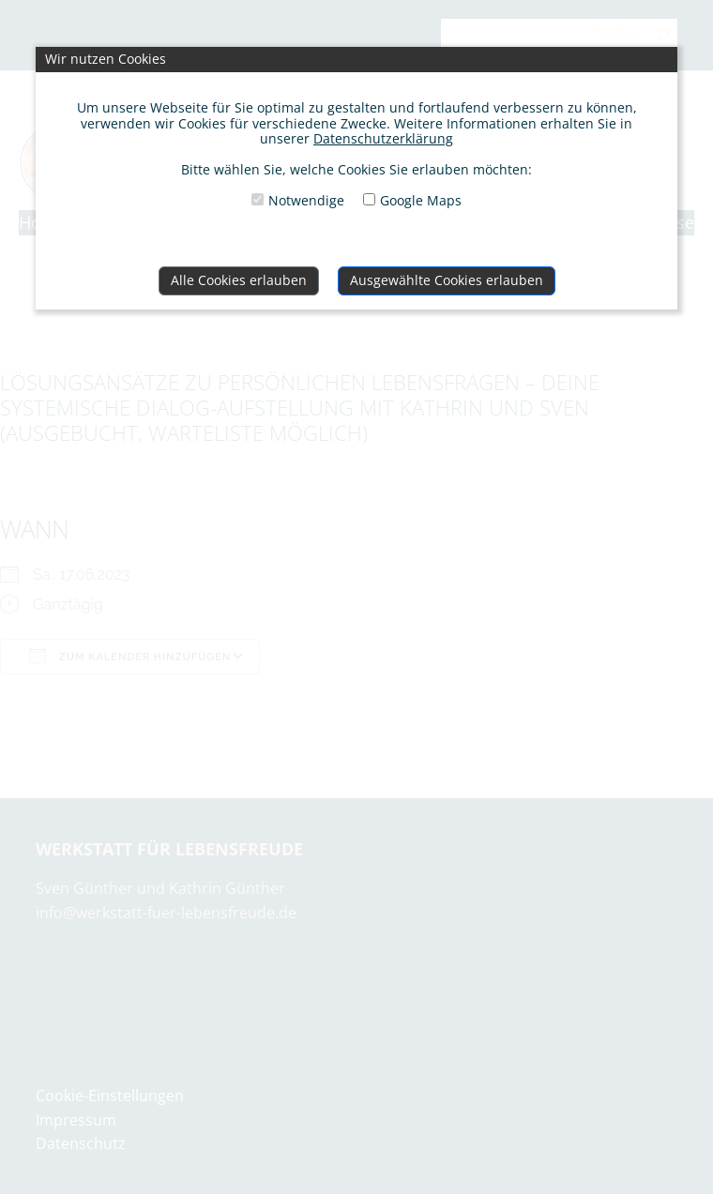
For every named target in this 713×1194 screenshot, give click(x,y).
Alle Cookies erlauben (239, 280)
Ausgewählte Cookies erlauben (446, 280)
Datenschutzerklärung (383, 138)
